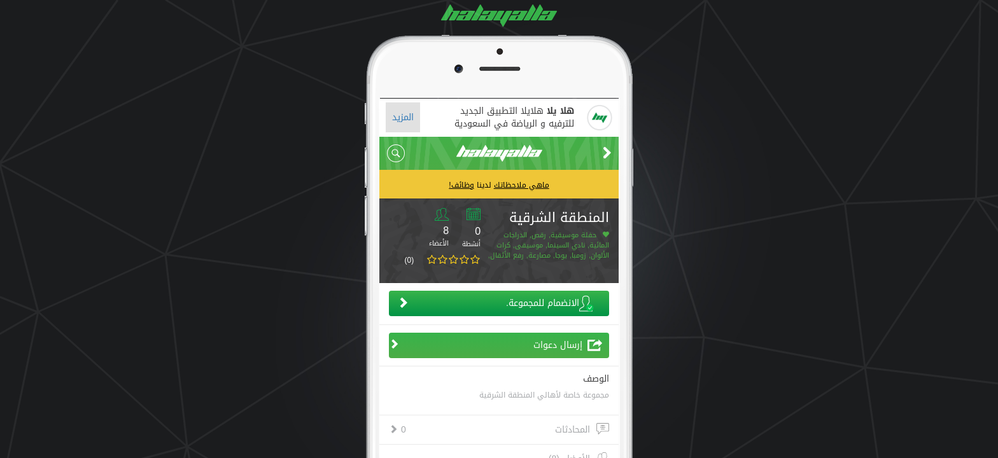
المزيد (403, 117)
